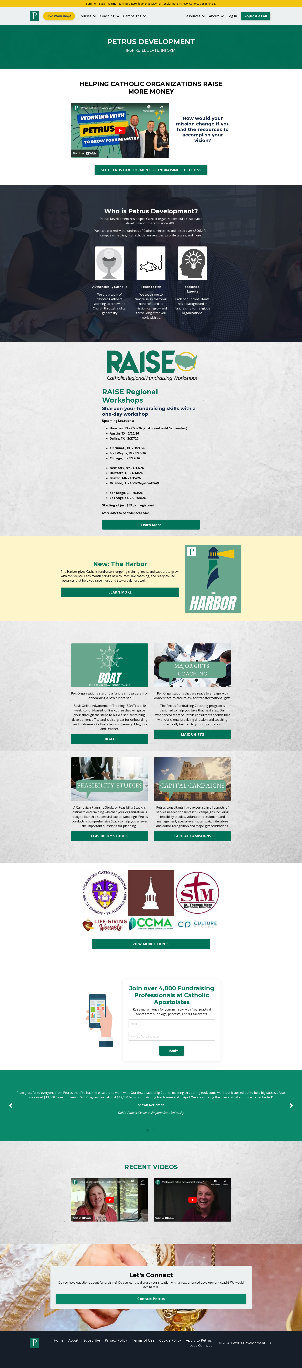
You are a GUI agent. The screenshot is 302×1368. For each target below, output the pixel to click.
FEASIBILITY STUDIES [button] (109, 839)
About (215, 16)
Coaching (111, 16)
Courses (88, 16)
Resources (193, 16)
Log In (231, 16)
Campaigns (137, 16)
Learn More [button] (151, 528)
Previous (11, 1114)
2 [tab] (154, 1142)
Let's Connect (200, 1358)
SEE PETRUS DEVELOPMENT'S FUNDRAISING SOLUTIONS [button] (151, 170)
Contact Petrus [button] (151, 1311)
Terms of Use (143, 1353)
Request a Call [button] (255, 16)
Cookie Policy (170, 1353)
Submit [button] (171, 1055)
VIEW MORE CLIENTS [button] (151, 947)
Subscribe (91, 1353)
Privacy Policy (116, 1353)
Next (291, 1114)
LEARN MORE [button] (120, 596)
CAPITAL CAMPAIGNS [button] (192, 839)
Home (59, 1353)
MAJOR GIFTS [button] (192, 737)
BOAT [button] (110, 742)
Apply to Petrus (199, 1353)
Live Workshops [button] (59, 16)
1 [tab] (148, 1142)
